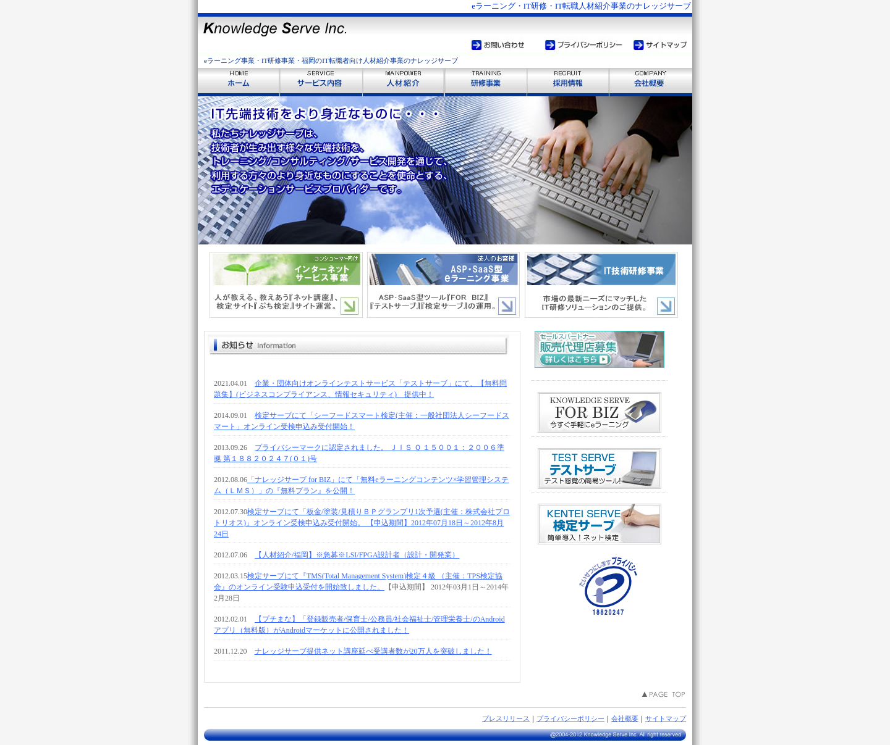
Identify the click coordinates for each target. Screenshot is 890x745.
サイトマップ (665, 718)
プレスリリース (506, 718)
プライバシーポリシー (570, 718)
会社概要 (624, 718)
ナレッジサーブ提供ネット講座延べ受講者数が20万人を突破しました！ (373, 651)
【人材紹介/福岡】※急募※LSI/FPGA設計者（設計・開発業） (357, 555)
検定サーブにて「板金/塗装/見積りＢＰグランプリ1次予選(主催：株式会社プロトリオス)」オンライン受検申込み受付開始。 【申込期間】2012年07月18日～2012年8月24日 (362, 522)
